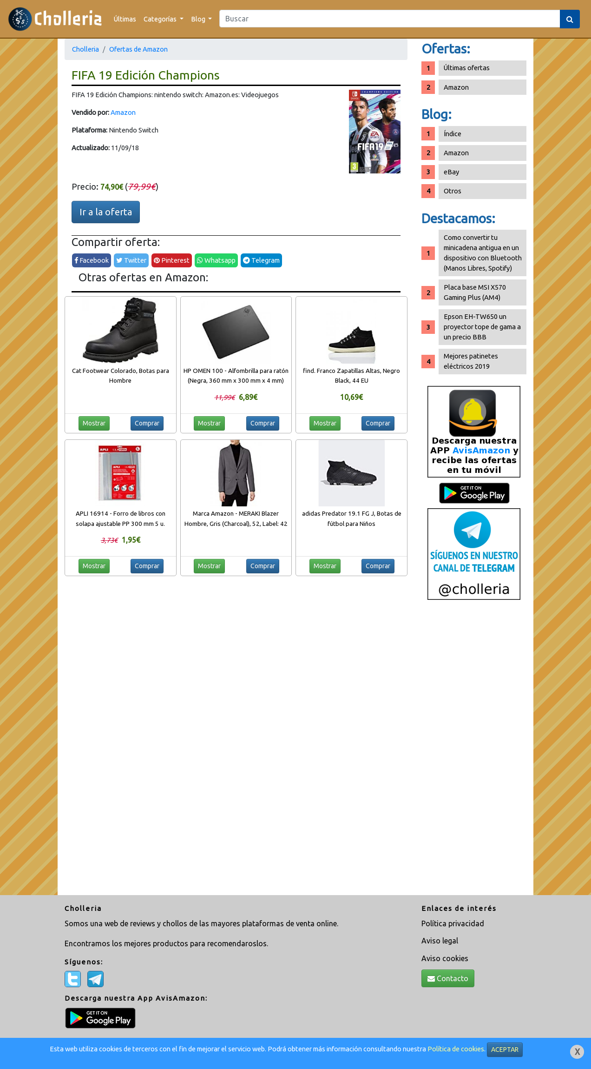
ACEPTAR (505, 1049)
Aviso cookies (444, 958)
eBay (451, 172)
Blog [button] (199, 19)
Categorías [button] (161, 19)
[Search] (389, 18)
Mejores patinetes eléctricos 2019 (471, 361)
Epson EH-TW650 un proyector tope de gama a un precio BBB (482, 326)
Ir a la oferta (105, 211)
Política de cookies (455, 1049)
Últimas (125, 19)
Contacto (447, 978)
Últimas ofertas (467, 68)
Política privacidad (452, 923)
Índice (452, 134)
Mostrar (94, 423)
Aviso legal (439, 940)
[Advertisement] (473, 750)
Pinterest (172, 260)
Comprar (147, 423)
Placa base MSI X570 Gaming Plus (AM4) (475, 292)
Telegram (261, 260)
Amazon (123, 112)
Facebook (91, 260)
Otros (452, 191)
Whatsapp (216, 260)
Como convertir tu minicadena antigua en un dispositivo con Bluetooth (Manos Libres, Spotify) (483, 252)
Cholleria (85, 49)
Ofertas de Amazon (138, 49)
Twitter (131, 260)
